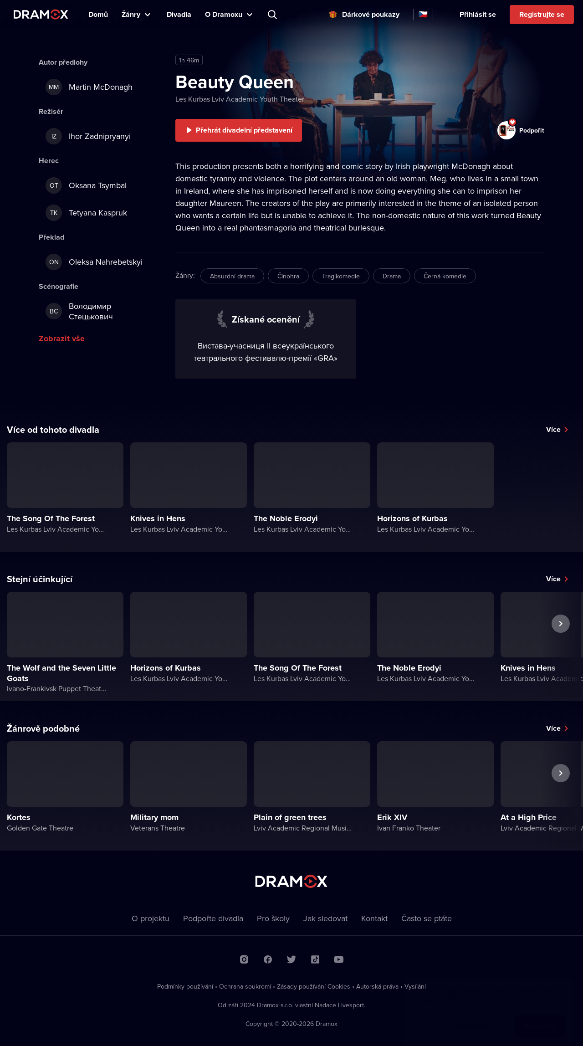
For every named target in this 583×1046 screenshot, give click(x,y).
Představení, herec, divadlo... (273, 14)
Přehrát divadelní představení (244, 130)
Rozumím (539, 1017)
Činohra (288, 276)
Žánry (131, 14)
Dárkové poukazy (370, 14)
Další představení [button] (561, 644)
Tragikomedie (341, 276)
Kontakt (374, 918)
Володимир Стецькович (79, 311)
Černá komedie (445, 276)
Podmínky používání (185, 986)
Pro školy (273, 918)
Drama (392, 276)
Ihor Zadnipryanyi (88, 136)
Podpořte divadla (213, 918)
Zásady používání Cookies (313, 986)
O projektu (150, 918)
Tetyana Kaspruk (86, 213)
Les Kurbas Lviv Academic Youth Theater (239, 99)
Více (553, 429)
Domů (98, 14)
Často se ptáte (426, 918)
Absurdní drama (232, 276)
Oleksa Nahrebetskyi (94, 262)
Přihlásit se (478, 14)
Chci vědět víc (477, 1017)
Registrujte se (541, 14)
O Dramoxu (223, 14)
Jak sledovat (325, 918)
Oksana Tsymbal (86, 185)
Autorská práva (377, 986)
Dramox (41, 14)
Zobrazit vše (62, 338)
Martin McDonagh (89, 87)
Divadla (179, 14)
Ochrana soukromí (245, 986)
